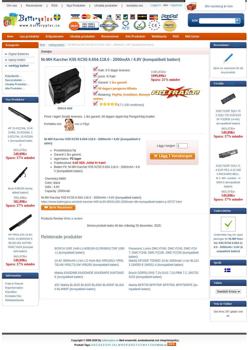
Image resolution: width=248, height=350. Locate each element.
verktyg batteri (56, 44)
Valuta (218, 283)
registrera (176, 5)
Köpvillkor (11, 291)
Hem (10, 36)
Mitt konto (192, 36)
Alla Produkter (135, 36)
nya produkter (29, 36)
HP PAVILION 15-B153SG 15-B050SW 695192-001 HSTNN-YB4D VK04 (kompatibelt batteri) (20, 243)
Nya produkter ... (15, 80)
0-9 (154, 345)
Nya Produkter (76, 5)
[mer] (31, 99)
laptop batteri (17, 60)
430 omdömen (133, 105)
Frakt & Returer (14, 283)
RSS (55, 5)
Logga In (156, 5)
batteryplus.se (110, 340)
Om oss (12, 5)
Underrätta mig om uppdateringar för (228, 243)
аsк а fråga (82, 124)
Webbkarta (159, 36)
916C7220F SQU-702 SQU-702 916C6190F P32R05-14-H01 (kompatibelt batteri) (228, 117)
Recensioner (34, 5)
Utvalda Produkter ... (17, 84)
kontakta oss (134, 5)
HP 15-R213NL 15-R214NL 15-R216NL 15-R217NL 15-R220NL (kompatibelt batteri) (20, 136)
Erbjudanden (54, 36)
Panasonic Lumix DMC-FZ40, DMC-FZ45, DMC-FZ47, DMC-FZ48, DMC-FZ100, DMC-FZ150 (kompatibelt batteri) (164, 252)
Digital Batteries (19, 54)
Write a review (72, 218)
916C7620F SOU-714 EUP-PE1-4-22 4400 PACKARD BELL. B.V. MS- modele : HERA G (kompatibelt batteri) (228, 176)
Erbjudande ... (13, 75)
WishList (161, 345)
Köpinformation (14, 287)
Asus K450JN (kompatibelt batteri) (20, 190)
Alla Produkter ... (15, 88)
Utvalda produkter (106, 5)
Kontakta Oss (13, 296)
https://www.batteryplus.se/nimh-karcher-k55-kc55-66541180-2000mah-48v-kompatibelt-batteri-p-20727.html (111, 201)
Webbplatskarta (14, 300)
